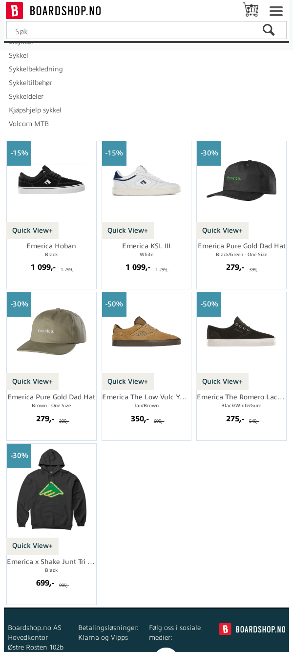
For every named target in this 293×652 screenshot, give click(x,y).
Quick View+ (32, 230)
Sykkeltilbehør (30, 83)
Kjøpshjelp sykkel (35, 110)
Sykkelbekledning (36, 69)
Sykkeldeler (26, 96)
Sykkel (18, 55)
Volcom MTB (29, 124)
